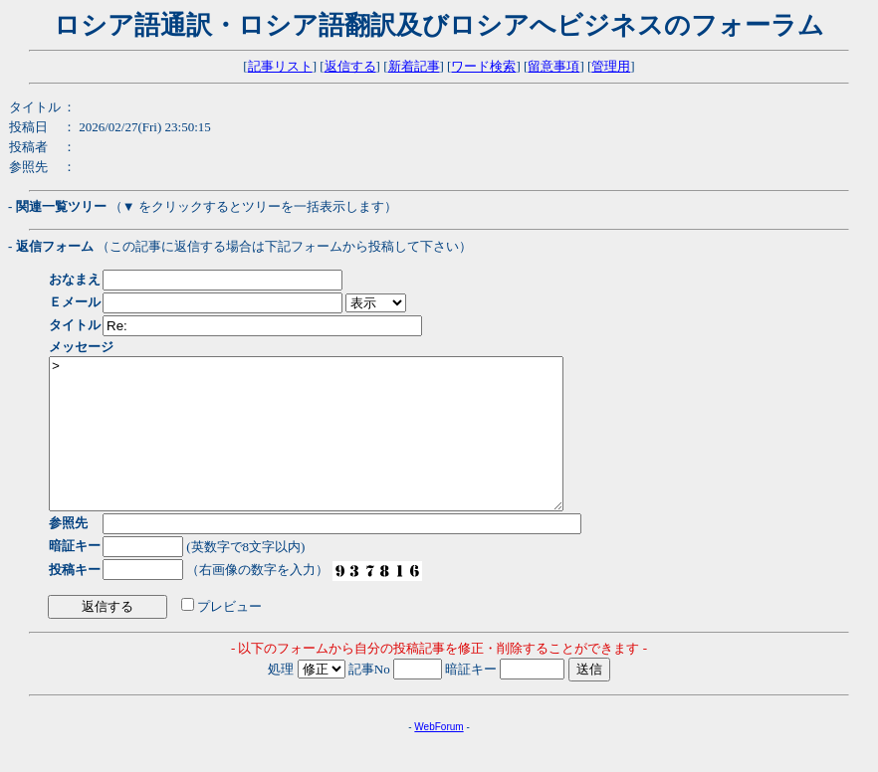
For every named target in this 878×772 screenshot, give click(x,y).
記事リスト (280, 66)
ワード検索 (483, 66)
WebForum (438, 756)
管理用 (610, 66)
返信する (350, 66)
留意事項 (553, 66)
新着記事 (414, 66)
